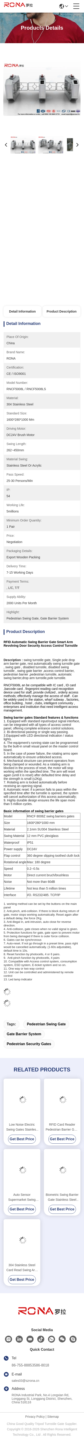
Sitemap (53, 1416)
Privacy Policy (35, 1416)
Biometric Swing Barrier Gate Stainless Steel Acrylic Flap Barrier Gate (62, 1197)
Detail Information (22, 311)
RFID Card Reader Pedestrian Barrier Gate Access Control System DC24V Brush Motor (62, 1127)
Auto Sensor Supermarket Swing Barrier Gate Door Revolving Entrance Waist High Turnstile (22, 1197)
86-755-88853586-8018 (30, 1365)
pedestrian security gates (29, 1044)
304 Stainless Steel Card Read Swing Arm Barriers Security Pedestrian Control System (21, 1267)
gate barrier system (24, 1034)
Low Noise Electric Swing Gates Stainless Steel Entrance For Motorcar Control (22, 1127)
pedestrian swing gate (46, 1024)
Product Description (62, 311)
